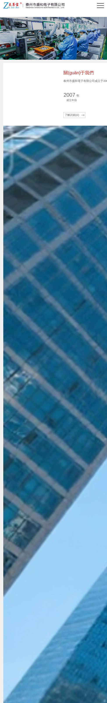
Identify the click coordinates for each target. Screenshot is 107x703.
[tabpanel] (53, 542)
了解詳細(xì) (17, 139)
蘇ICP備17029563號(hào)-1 (71, 661)
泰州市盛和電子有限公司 (38, 661)
